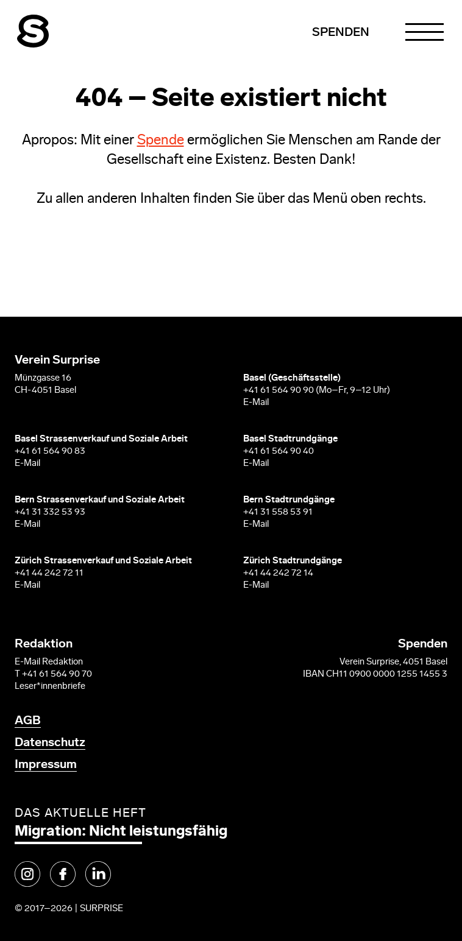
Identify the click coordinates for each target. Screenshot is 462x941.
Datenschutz (50, 743)
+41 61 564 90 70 (57, 674)
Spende (160, 141)
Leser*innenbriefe (50, 686)
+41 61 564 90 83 (50, 451)
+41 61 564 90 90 (278, 390)
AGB (28, 721)
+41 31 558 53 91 (278, 512)
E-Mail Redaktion (49, 662)
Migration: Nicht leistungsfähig (121, 832)
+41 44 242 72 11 (49, 573)
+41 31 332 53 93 (51, 512)
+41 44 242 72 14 (278, 573)
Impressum (46, 765)
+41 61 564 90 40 (278, 451)
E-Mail (256, 402)
